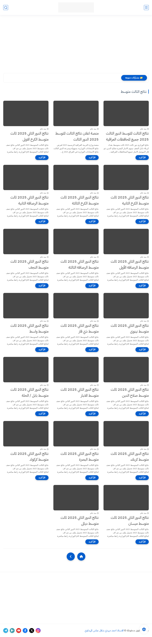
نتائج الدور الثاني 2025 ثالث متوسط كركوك (29, 456)
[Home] (81, 556)
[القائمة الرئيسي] (146, 7)
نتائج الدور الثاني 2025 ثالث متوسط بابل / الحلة (29, 392)
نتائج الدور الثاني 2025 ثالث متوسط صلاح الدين (130, 392)
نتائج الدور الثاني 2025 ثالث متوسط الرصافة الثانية (29, 200)
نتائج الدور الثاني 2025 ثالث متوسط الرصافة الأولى (130, 264)
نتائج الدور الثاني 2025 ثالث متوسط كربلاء (130, 456)
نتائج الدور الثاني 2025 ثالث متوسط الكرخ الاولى (29, 136)
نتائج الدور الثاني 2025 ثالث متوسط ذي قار (80, 328)
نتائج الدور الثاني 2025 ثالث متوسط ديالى (80, 520)
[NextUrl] (71, 556)
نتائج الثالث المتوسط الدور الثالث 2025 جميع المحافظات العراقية (127, 136)
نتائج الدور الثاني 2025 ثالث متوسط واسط (29, 328)
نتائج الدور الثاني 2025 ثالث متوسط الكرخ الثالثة (80, 200)
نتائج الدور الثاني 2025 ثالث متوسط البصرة (80, 456)
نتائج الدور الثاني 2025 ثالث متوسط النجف (29, 264)
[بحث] (5, 7)
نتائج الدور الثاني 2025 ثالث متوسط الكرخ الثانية (130, 200)
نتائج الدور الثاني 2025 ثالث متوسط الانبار (80, 392)
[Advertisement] (76, 44)
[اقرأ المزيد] (142, 157)
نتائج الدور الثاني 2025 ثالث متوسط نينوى (130, 328)
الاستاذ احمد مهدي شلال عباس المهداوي (104, 630)
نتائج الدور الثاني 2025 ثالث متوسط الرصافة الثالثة (80, 264)
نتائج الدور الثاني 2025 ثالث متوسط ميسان (130, 520)
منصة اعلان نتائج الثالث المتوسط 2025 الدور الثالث (77, 136)
